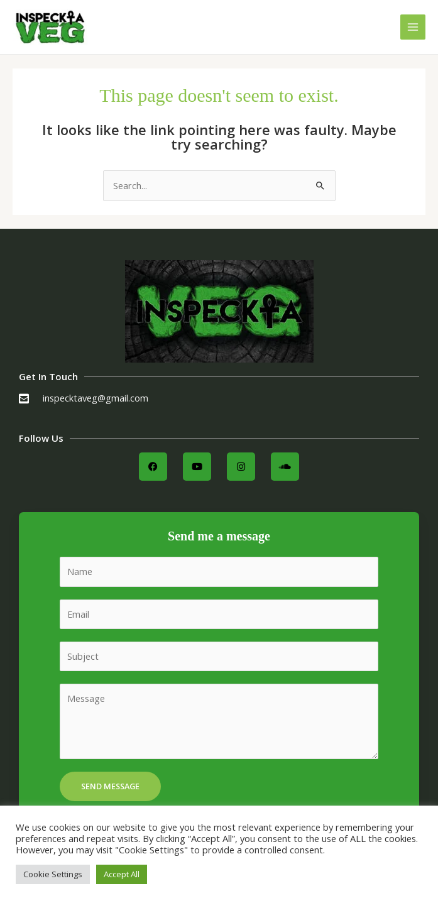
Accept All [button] (122, 874)
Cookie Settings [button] (52, 874)
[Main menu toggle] (412, 27)
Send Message (110, 786)
